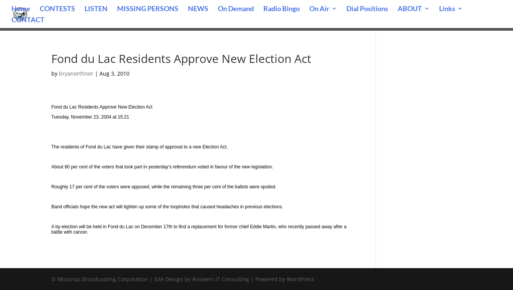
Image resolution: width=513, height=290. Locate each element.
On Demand (236, 9)
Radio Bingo (281, 9)
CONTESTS (57, 9)
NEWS (198, 9)
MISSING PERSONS (147, 9)
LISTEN (96, 9)
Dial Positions (367, 9)
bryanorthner (76, 73)
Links (447, 9)
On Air (319, 9)
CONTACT (27, 20)
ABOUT (410, 9)
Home (20, 9)
